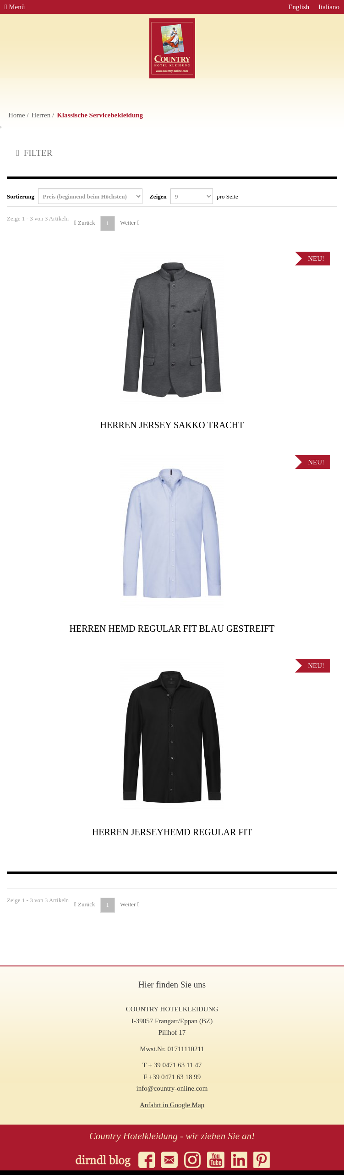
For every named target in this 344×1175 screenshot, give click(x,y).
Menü (15, 7)
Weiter (129, 222)
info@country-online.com (172, 1088)
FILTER (34, 153)
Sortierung (74, 196)
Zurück (84, 222)
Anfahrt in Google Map (172, 1105)
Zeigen (193, 196)
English (298, 7)
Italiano (328, 7)
